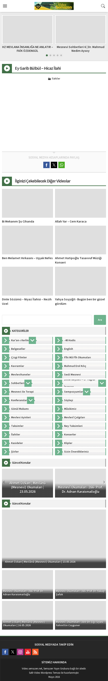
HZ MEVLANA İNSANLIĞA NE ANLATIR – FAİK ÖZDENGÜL (27, 49)
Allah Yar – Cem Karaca (71, 221)
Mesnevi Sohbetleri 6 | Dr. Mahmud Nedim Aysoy (80, 49)
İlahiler (56, 78)
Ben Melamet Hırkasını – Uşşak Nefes (27, 258)
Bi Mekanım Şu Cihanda (18, 221)
